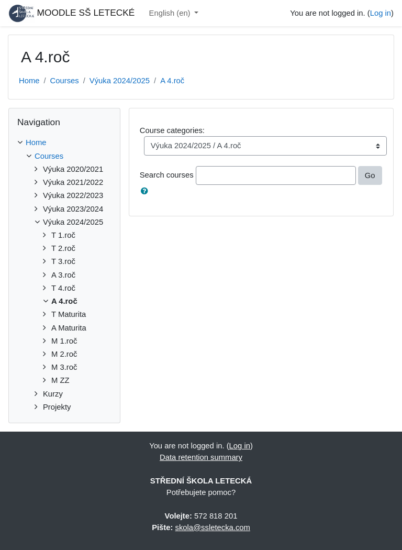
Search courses (167, 175)
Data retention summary (201, 457)
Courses (64, 80)
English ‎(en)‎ (171, 13)
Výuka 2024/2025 (120, 80)
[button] (146, 191)
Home (29, 80)
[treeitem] (64, 142)
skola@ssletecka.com (212, 527)
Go (370, 175)
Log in (380, 13)
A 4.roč (172, 80)
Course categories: (172, 130)
